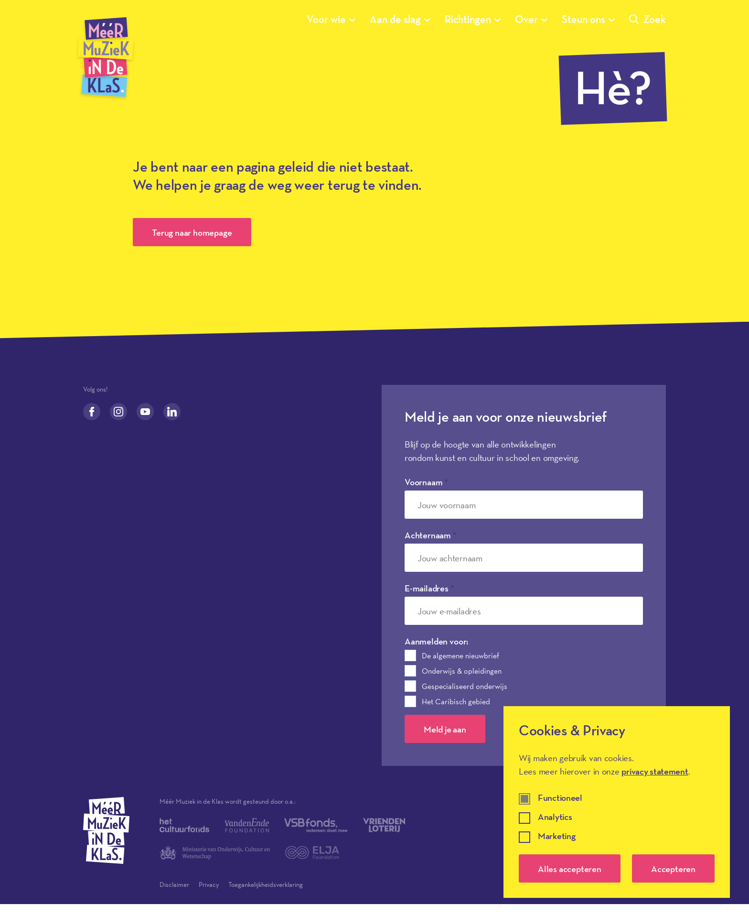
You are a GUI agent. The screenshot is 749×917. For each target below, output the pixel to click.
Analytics (555, 817)
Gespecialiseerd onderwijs (464, 686)
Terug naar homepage (192, 232)
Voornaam (426, 482)
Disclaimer (174, 884)
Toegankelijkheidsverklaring (265, 884)
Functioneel (560, 798)
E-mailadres (429, 588)
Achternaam (431, 535)
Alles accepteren (569, 868)
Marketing (556, 836)
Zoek (647, 19)
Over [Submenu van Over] (531, 19)
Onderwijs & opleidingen (462, 670)
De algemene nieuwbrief (460, 655)
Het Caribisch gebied (456, 701)
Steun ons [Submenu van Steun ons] (588, 19)
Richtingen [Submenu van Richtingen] (473, 19)
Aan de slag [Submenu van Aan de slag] (400, 19)
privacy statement (654, 771)
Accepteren (673, 868)
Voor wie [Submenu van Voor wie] (331, 19)
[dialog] (616, 802)
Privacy (209, 884)
